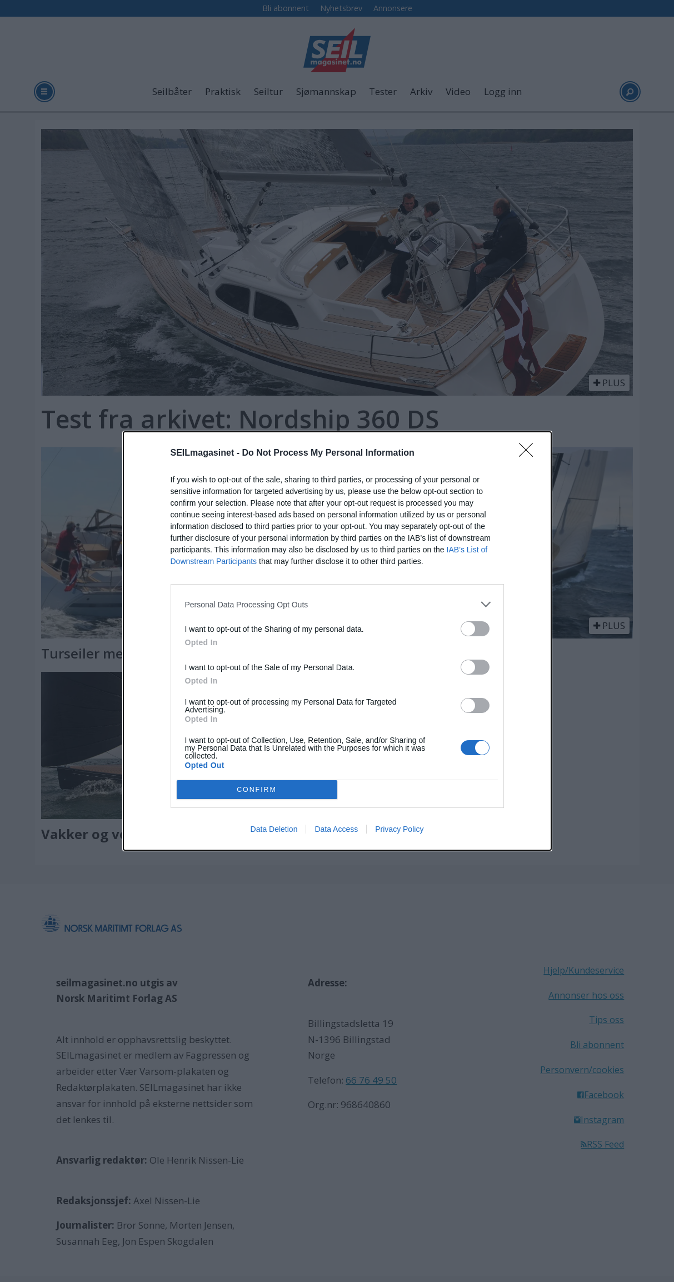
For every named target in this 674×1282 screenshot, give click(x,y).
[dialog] (337, 641)
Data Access (336, 829)
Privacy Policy (399, 829)
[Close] (529, 453)
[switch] (475, 628)
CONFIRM (257, 790)
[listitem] (337, 604)
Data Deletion (274, 829)
